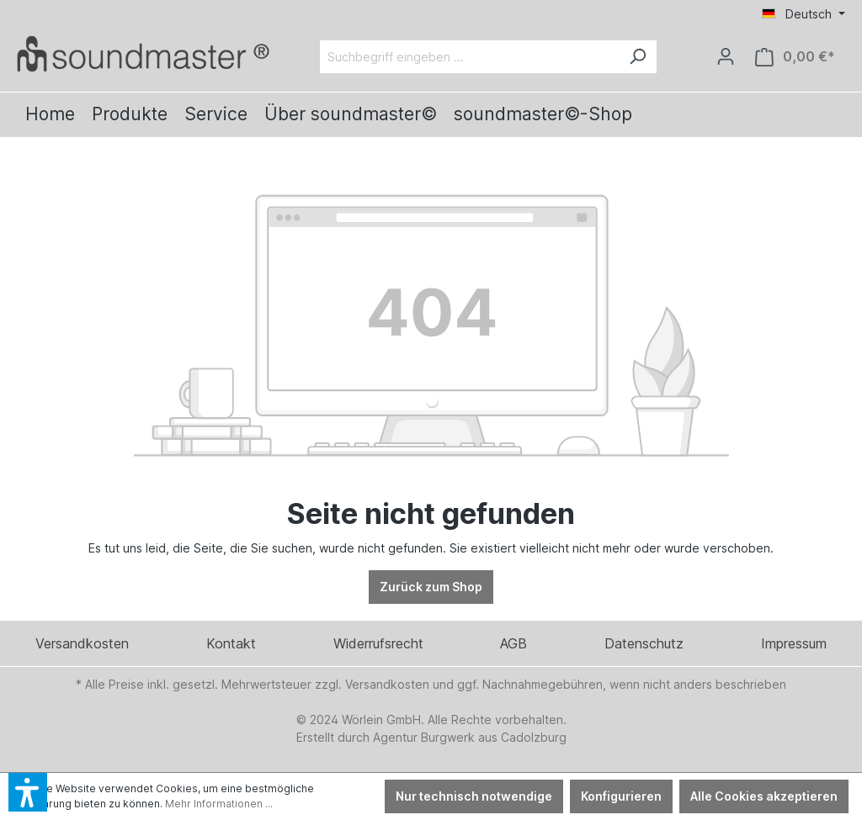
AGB (513, 643)
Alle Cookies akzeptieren (764, 796)
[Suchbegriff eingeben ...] (469, 56)
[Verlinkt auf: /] (143, 53)
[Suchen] (637, 56)
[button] (27, 792)
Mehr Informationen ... (219, 803)
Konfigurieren (621, 796)
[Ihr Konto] (725, 56)
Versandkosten (82, 643)
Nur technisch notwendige (474, 796)
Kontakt (231, 643)
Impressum (794, 643)
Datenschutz (644, 643)
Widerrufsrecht (378, 643)
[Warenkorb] (795, 56)
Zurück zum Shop (431, 586)
